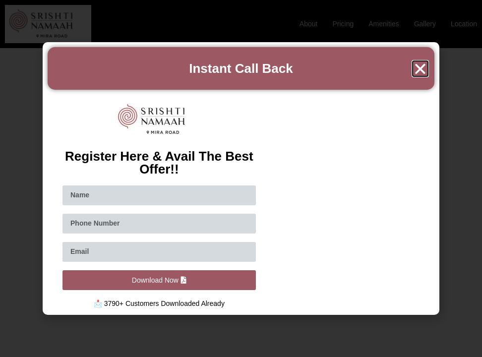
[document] (241, 178)
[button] (420, 68)
